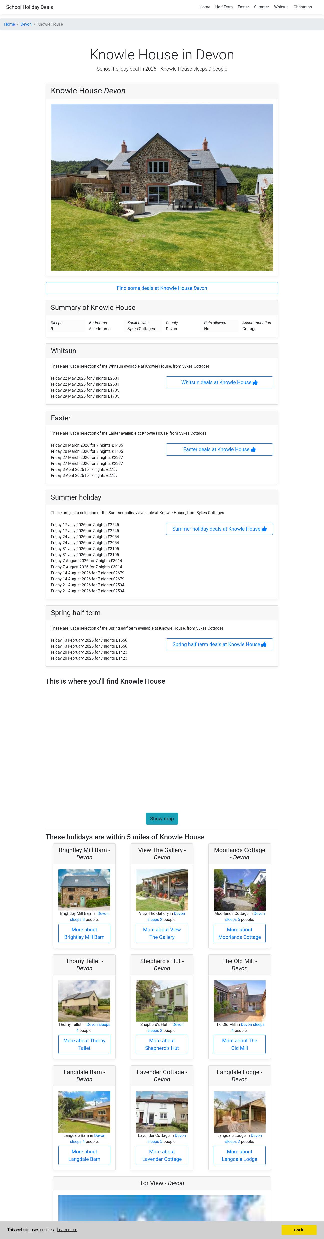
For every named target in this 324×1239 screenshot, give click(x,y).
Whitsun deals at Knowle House (219, 382)
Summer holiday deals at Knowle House (219, 529)
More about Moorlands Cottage (239, 933)
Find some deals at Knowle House (162, 288)
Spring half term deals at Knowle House (219, 644)
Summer (261, 7)
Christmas (303, 7)
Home (205, 7)
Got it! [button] (299, 1230)
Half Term (224, 7)
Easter (243, 7)
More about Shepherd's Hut (162, 1044)
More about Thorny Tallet (84, 1044)
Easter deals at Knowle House (219, 449)
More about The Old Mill (239, 1044)
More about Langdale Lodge (239, 1155)
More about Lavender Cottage (162, 1155)
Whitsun (281, 7)
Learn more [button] (67, 1230)
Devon (26, 24)
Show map (162, 819)
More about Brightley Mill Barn (84, 933)
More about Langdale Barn (84, 1155)
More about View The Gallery (162, 933)
